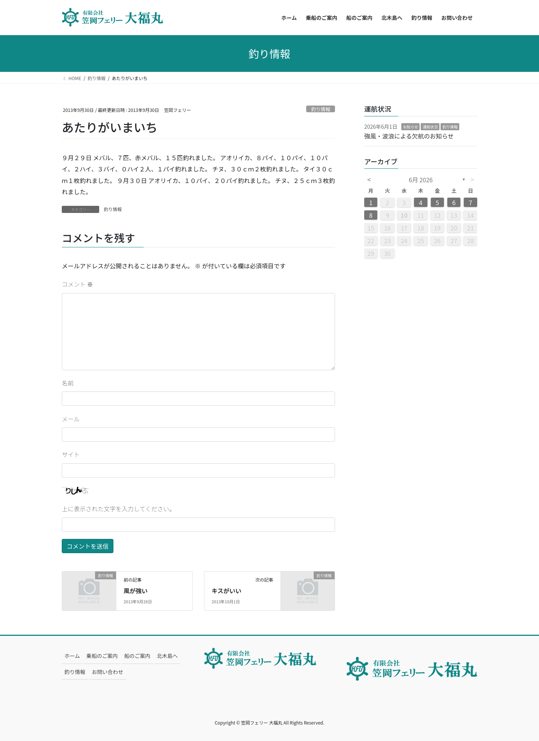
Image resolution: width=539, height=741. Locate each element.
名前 (68, 382)
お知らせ (410, 126)
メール (71, 418)
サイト (71, 454)
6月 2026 (421, 179)
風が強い (135, 590)
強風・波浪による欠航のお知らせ (409, 135)
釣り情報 (320, 109)
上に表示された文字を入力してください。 (118, 508)
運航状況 (430, 126)
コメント (77, 284)
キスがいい (226, 590)
